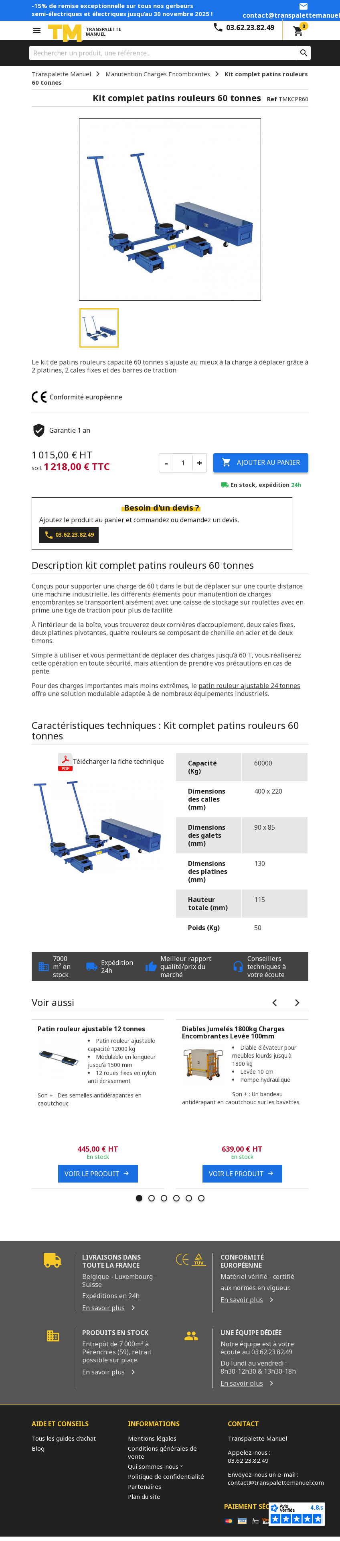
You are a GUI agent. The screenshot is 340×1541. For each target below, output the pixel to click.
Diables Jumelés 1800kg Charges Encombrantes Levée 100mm (233, 1032)
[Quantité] (182, 462)
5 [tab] (189, 1198)
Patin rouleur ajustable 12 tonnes (92, 1028)
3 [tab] (164, 1198)
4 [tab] (176, 1198)
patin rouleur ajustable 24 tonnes (249, 685)
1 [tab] (139, 1198)
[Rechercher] (170, 53)
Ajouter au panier (261, 463)
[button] (111, 762)
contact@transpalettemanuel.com (276, 1482)
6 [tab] (201, 1198)
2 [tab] (151, 1198)
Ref (272, 99)
